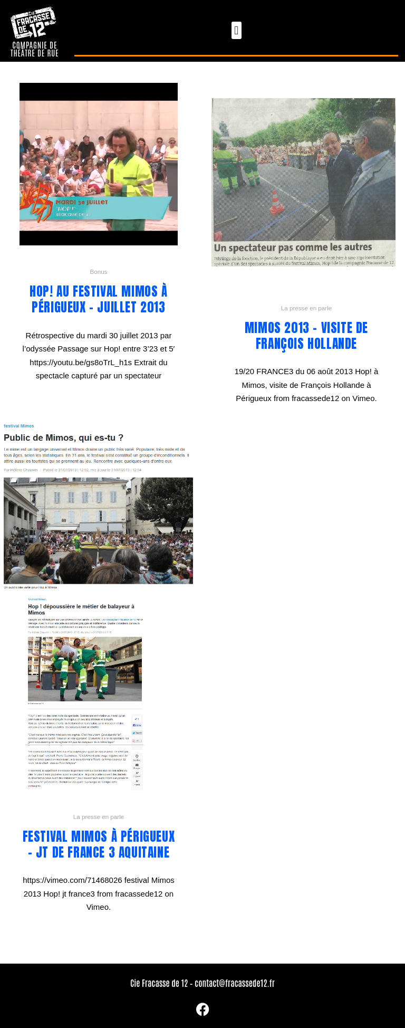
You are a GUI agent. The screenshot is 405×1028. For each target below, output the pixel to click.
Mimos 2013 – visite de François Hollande (306, 336)
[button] (237, 30)
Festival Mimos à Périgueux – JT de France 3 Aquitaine (99, 844)
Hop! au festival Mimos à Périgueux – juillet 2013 (98, 299)
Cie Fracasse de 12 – (162, 982)
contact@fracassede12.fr (235, 982)
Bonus (98, 271)
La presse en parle (306, 307)
